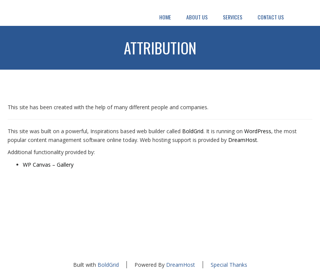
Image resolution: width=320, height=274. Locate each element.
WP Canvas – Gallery (48, 164)
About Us (197, 17)
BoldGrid (192, 131)
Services (232, 17)
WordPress (257, 131)
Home (165, 17)
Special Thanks (229, 264)
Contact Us (271, 17)
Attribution (160, 48)
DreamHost (242, 139)
